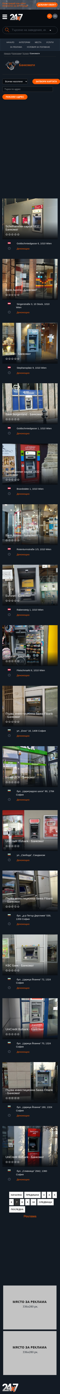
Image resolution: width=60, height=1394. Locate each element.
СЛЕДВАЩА (45, 1202)
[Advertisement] (30, 1254)
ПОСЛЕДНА (17, 1209)
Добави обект (47, 4)
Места (38, 42)
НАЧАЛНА (16, 1195)
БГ (49, 16)
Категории (24, 42)
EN (55, 16)
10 (33, 1202)
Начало (10, 42)
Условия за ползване (38, 47)
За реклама (16, 47)
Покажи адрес (15, 97)
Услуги (50, 42)
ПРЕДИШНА (32, 1195)
